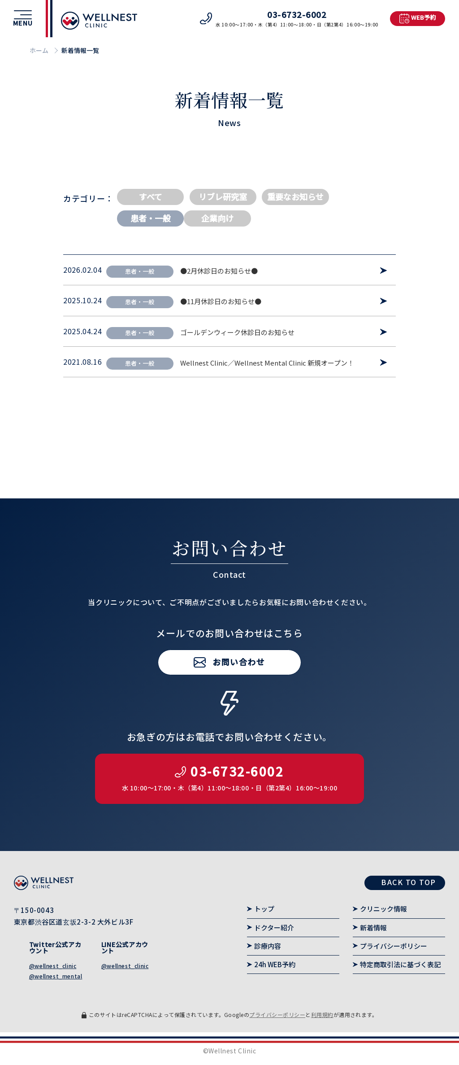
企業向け (217, 218)
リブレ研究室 (223, 196)
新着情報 (373, 927)
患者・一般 (150, 218)
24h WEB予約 (274, 964)
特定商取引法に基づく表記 (400, 964)
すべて (150, 196)
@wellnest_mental (55, 976)
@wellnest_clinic (53, 965)
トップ (264, 908)
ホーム (39, 50)
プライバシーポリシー (393, 946)
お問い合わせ (238, 692)
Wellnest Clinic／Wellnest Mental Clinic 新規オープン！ (267, 363)
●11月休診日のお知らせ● (220, 301)
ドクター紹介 (274, 927)
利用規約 (322, 1014)
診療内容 (267, 946)
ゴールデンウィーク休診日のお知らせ (237, 332)
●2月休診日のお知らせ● (219, 271)
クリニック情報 (383, 908)
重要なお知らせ (295, 196)
